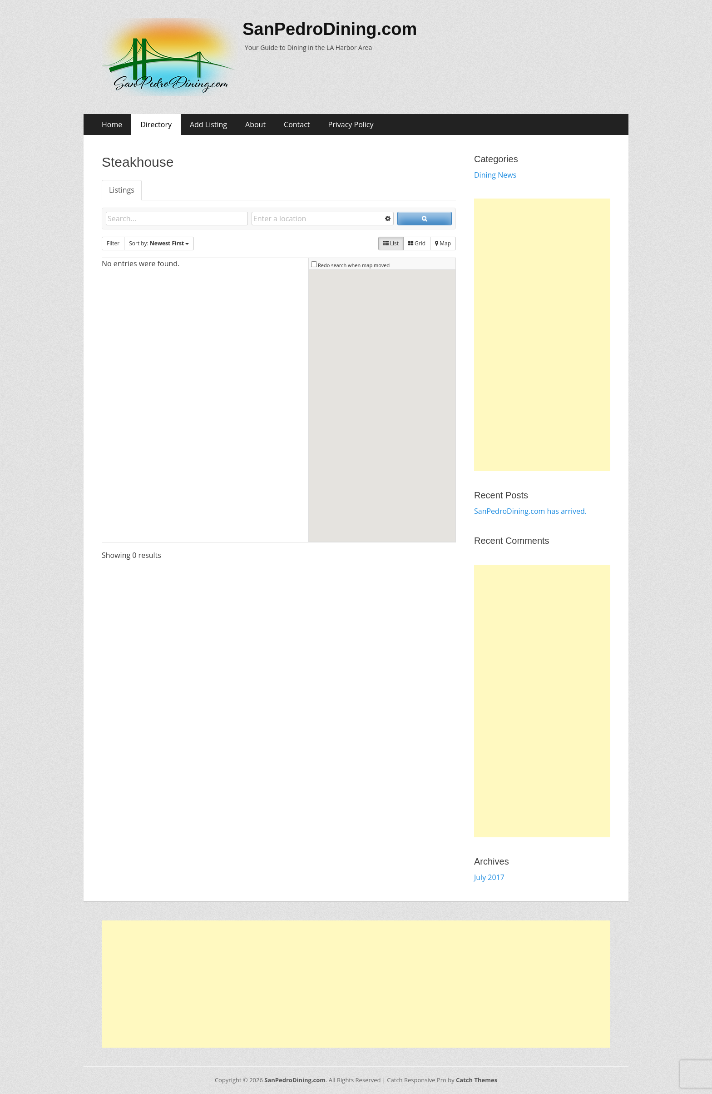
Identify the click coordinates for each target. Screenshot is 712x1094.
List (391, 243)
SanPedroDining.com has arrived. (530, 511)
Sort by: (159, 243)
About (255, 124)
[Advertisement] (542, 335)
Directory (156, 124)
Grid (416, 243)
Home (112, 124)
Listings (121, 190)
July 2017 (489, 877)
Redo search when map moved (354, 265)
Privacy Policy (351, 124)
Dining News (495, 175)
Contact (297, 124)
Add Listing (208, 124)
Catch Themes (476, 1080)
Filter (113, 243)
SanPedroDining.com (329, 29)
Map (443, 243)
